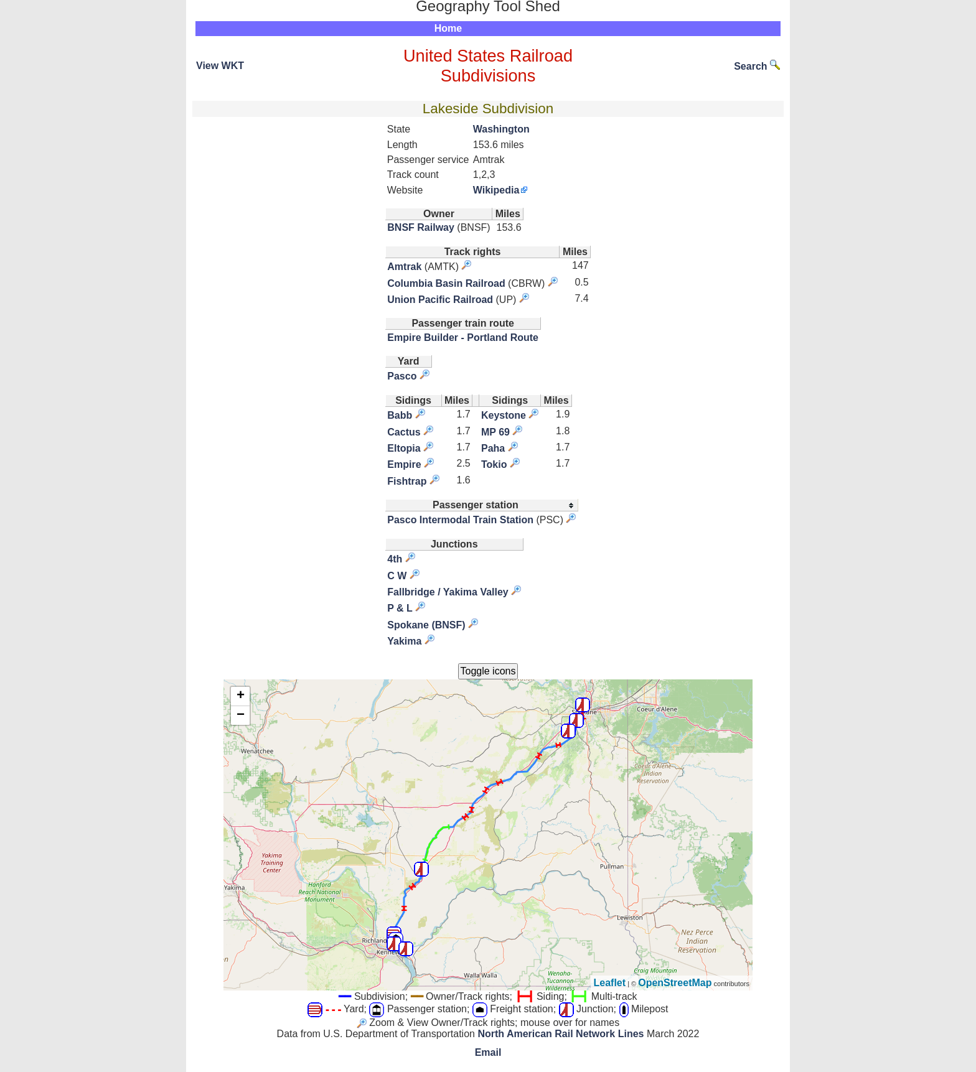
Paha (493, 448)
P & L (400, 608)
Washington (501, 129)
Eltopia (403, 448)
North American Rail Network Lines (560, 1033)
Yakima (404, 641)
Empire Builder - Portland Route (462, 337)
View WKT (220, 65)
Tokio (494, 464)
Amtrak (404, 266)
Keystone (503, 415)
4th (394, 559)
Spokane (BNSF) (426, 625)
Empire (404, 464)
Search (757, 66)
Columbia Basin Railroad (446, 283)
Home (448, 28)
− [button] (241, 715)
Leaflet (610, 982)
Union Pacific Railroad (440, 299)
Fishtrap (406, 481)
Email (488, 1052)
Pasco (401, 376)
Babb (399, 415)
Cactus (403, 432)
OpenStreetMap (674, 982)
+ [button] (241, 696)
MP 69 (495, 432)
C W (396, 576)
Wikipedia (496, 190)
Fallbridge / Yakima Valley (447, 592)
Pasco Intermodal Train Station (460, 520)
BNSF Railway (420, 227)
